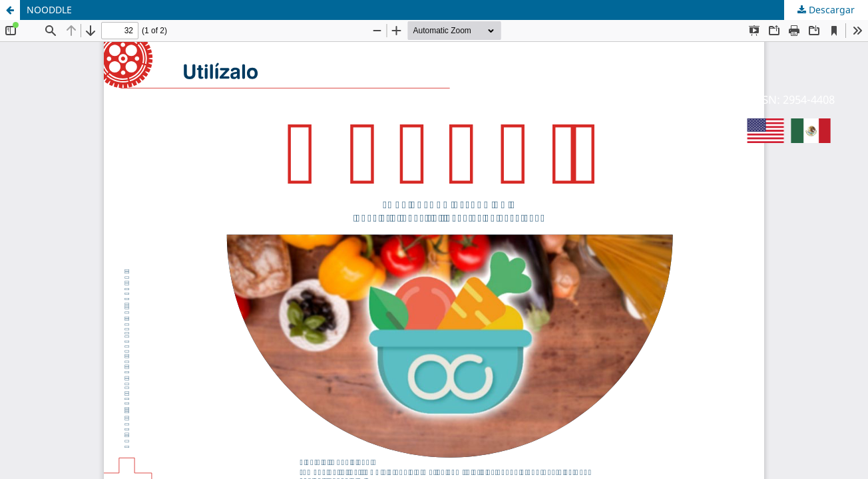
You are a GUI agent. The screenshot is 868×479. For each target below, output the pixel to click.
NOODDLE (49, 9)
